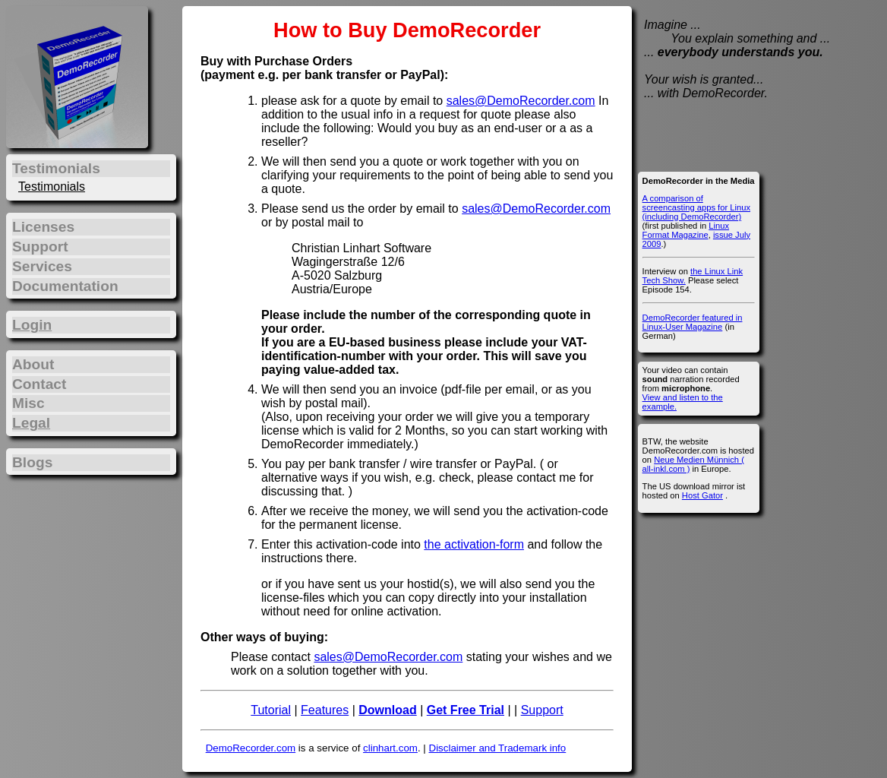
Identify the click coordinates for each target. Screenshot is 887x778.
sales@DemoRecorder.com (521, 100)
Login (32, 325)
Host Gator (702, 495)
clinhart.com (390, 748)
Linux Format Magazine (685, 230)
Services (42, 266)
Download (387, 710)
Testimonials (51, 186)
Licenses (43, 227)
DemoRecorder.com (251, 748)
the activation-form (474, 544)
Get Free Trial (465, 710)
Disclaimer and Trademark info (498, 748)
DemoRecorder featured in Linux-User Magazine (692, 322)
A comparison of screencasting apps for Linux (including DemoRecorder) (696, 207)
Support (542, 710)
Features (325, 710)
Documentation (65, 286)
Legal (31, 423)
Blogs (32, 462)
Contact (39, 384)
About (33, 364)
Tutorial (271, 710)
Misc (28, 403)
